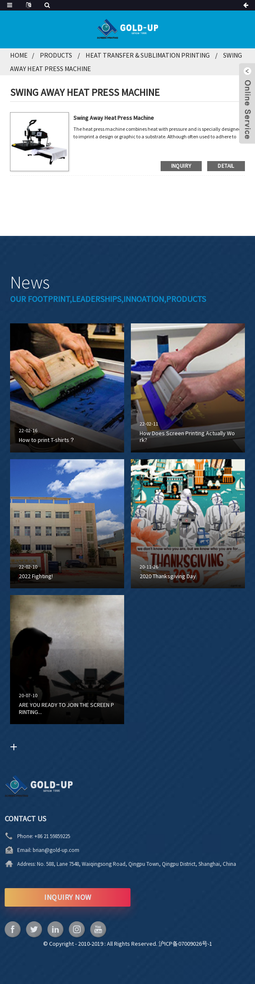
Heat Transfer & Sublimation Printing (148, 55)
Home (19, 55)
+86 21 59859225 (19, 836)
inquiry (181, 165)
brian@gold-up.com (23, 850)
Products (56, 55)
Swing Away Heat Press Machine (113, 118)
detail (226, 165)
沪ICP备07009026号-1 (185, 943)
